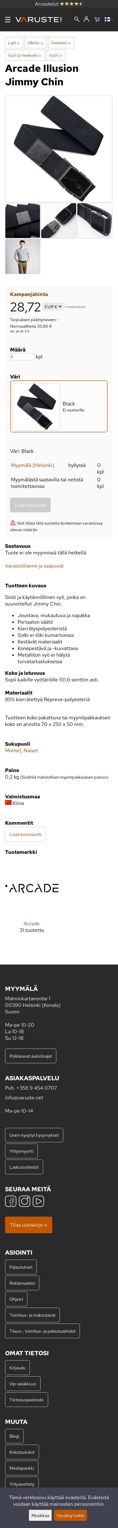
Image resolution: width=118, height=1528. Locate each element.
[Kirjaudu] (86, 19)
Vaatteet (60, 42)
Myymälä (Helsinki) (32, 465)
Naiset (31, 750)
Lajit (14, 42)
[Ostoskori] (97, 20)
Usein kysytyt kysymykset (34, 1135)
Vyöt (55, 55)
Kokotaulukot (22, 1452)
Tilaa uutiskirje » (28, 1225)
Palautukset (20, 1267)
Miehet (13, 750)
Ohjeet (16, 1299)
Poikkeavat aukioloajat (30, 1056)
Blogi (14, 1436)
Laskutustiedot (24, 1167)
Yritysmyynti (21, 1151)
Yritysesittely (21, 1484)
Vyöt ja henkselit (24, 55)
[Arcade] (32, 902)
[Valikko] (7, 19)
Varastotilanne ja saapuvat (34, 566)
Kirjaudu (17, 1368)
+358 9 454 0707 (36, 1088)
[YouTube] (38, 1202)
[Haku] (77, 20)
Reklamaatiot (22, 1283)
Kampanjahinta (29, 294)
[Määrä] (22, 356)
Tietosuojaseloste (26, 1400)
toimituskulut (76, 307)
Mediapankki (21, 1468)
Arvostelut (59, 4)
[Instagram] (24, 1202)
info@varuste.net (24, 1097)
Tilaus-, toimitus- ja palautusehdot (42, 1331)
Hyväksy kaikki (70, 1515)
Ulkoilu (35, 42)
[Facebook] (10, 1202)
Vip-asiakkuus (22, 1384)
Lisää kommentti (25, 834)
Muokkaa (40, 1515)
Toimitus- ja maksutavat (32, 1315)
